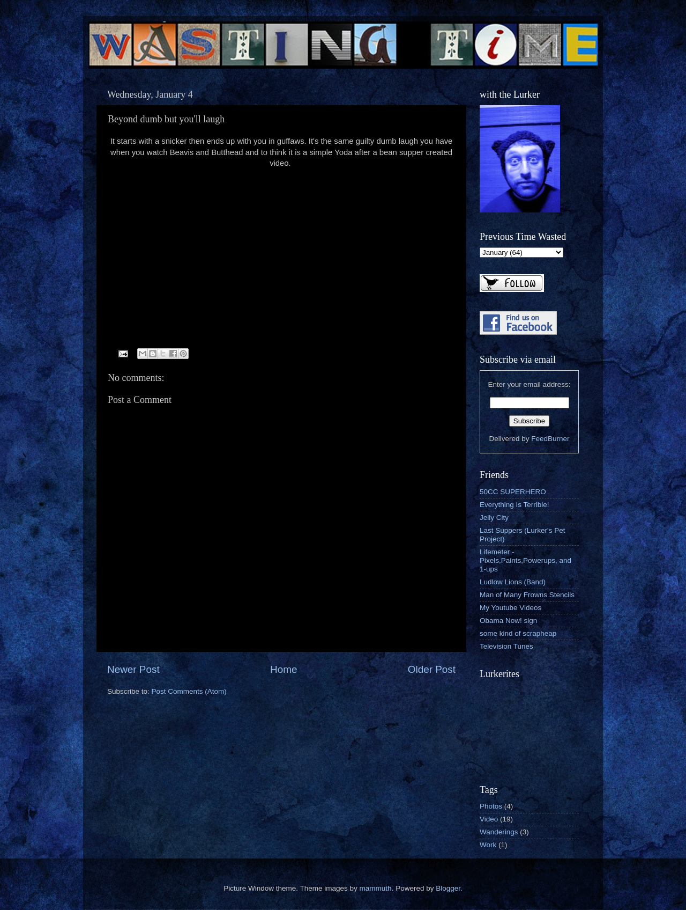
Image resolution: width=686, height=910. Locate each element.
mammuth (376, 888)
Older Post (432, 669)
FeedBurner (550, 439)
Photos (491, 806)
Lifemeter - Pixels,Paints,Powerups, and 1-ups (525, 560)
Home (283, 669)
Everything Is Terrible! (514, 505)
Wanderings (499, 832)
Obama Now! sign (508, 621)
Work (488, 845)
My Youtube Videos (510, 608)
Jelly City (494, 517)
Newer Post (133, 669)
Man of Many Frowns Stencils (527, 595)
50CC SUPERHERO (513, 492)
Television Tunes (506, 646)
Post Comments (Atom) (189, 691)
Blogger (448, 888)
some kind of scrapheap (518, 633)
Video (489, 819)
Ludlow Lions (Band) (513, 582)
